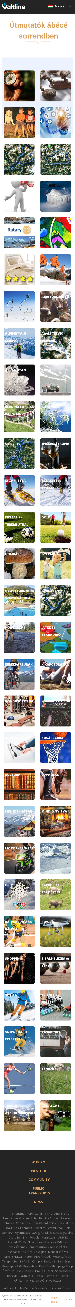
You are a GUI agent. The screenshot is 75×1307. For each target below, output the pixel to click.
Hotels (18, 1288)
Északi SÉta (64, 1223)
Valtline (7, 1288)
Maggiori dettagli (54, 1299)
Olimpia (37, 1261)
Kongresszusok (37, 1247)
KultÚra (27, 1252)
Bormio (50, 1288)
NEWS (38, 1202)
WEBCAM (39, 1162)
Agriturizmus (18, 1213)
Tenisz (39, 1276)
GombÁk (7, 1233)
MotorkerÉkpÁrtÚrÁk (37, 1256)
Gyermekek (22, 1233)
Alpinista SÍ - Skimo (40, 1213)
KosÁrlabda (13, 1252)
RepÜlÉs (44, 1266)
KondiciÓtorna (16, 1247)
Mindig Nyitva (13, 1256)
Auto (34, 1218)
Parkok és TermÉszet (58, 1261)
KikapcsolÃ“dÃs (55, 1242)
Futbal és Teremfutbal (48, 1228)
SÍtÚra (28, 1271)
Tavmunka (26, 1276)
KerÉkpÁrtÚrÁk (32, 1242)
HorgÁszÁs (48, 1237)
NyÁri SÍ (25, 1261)
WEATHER (38, 1171)
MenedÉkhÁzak (58, 1252)
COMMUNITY (39, 1179)
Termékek (51, 1276)
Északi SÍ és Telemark (18, 1228)
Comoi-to (22, 1223)
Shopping (58, 1266)
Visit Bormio (64, 1288)
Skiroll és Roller (43, 1271)
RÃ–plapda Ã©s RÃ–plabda (19, 1266)
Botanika (8, 1223)
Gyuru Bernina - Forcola (24, 1237)
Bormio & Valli (33, 1288)
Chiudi (69, 1299)
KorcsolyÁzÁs (58, 1247)
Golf (67, 1228)
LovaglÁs (40, 1252)
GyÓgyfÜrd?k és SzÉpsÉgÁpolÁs (52, 1233)
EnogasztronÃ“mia (42, 1223)
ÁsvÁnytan (22, 1218)
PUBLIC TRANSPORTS (39, 1190)
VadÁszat (55, 1280)
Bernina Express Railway (54, 1218)
